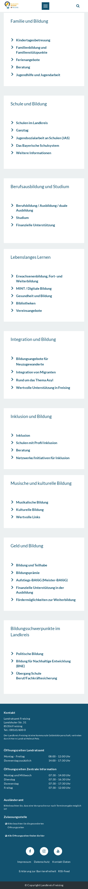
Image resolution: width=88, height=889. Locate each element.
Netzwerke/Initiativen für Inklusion (42, 458)
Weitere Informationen (33, 153)
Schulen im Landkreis (32, 123)
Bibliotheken (26, 303)
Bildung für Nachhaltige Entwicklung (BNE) (43, 663)
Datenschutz (41, 861)
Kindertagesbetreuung (33, 40)
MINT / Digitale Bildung (34, 288)
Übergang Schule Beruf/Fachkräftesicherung (36, 675)
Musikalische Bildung (32, 502)
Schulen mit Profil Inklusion (36, 443)
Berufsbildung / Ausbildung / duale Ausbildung (41, 207)
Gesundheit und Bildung (34, 296)
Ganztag (22, 130)
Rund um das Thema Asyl (34, 380)
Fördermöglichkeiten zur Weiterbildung (46, 600)
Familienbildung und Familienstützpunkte (31, 49)
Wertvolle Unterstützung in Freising (43, 387)
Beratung (23, 67)
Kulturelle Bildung (30, 510)
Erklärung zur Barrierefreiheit (37, 871)
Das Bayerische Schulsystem (37, 145)
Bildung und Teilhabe (31, 565)
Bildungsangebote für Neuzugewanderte (32, 361)
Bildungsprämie (28, 573)
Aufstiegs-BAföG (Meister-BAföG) (42, 580)
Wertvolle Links (28, 517)
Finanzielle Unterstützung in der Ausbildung (40, 590)
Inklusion (23, 435)
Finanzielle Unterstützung (35, 225)
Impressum (24, 861)
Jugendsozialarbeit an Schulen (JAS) (42, 138)
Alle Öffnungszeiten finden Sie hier (25, 835)
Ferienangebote (28, 60)
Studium (22, 217)
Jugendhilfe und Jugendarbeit (38, 75)
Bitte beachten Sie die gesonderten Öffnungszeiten (24, 825)
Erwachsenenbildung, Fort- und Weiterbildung (39, 278)
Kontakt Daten (61, 861)
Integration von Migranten (36, 372)
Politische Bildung (29, 654)
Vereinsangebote (29, 310)
